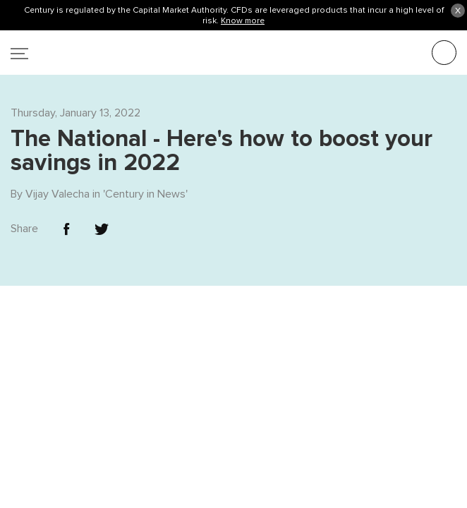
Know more (243, 20)
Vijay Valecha (57, 159)
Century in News (145, 159)
